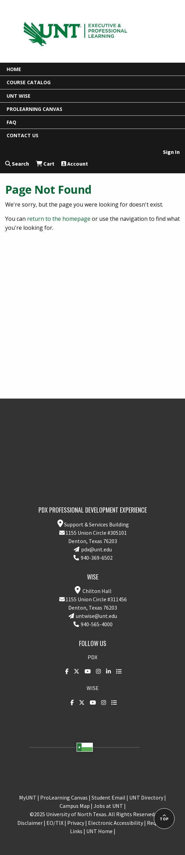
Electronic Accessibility (115, 822)
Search (17, 163)
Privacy (75, 822)
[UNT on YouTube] (86, 671)
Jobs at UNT (108, 805)
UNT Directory (146, 797)
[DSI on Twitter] (74, 671)
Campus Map (75, 805)
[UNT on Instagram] (96, 671)
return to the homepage (58, 219)
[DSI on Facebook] (65, 671)
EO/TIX (54, 822)
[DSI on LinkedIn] (107, 671)
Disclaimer (30, 822)
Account (74, 163)
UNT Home (99, 831)
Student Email (108, 797)
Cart (45, 163)
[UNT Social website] (117, 671)
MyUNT (27, 797)
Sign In (171, 151)
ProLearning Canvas (64, 797)
